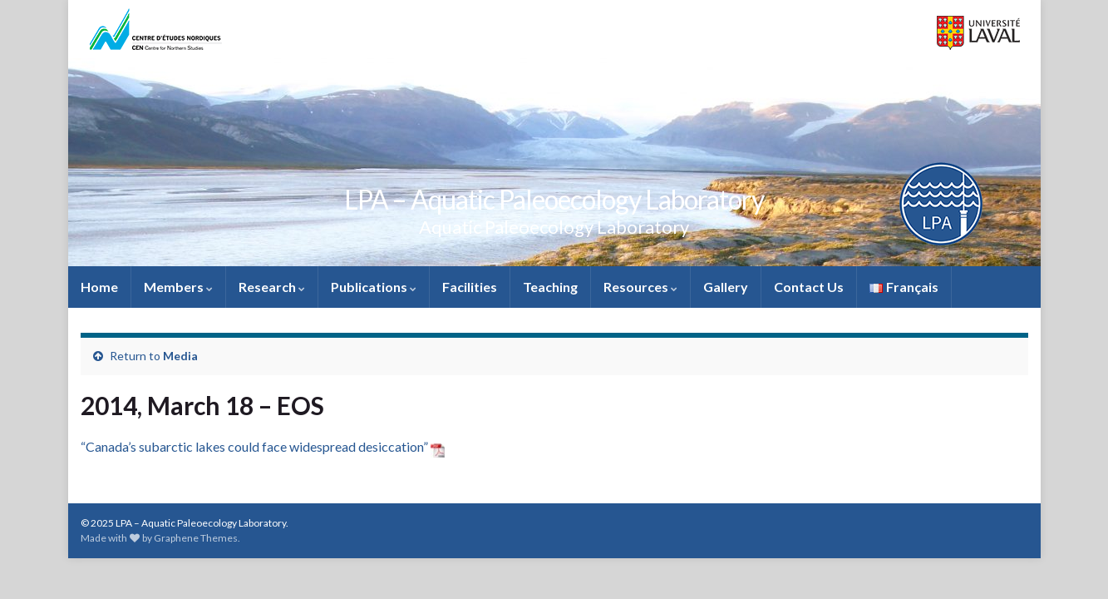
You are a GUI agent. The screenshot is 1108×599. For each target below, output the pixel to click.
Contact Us (809, 287)
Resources (640, 287)
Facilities (469, 287)
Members (178, 287)
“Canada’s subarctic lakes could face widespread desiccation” (263, 446)
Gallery (725, 287)
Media (180, 356)
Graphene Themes (196, 538)
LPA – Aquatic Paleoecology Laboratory (554, 199)
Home (99, 287)
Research (272, 287)
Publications (373, 287)
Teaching (550, 287)
